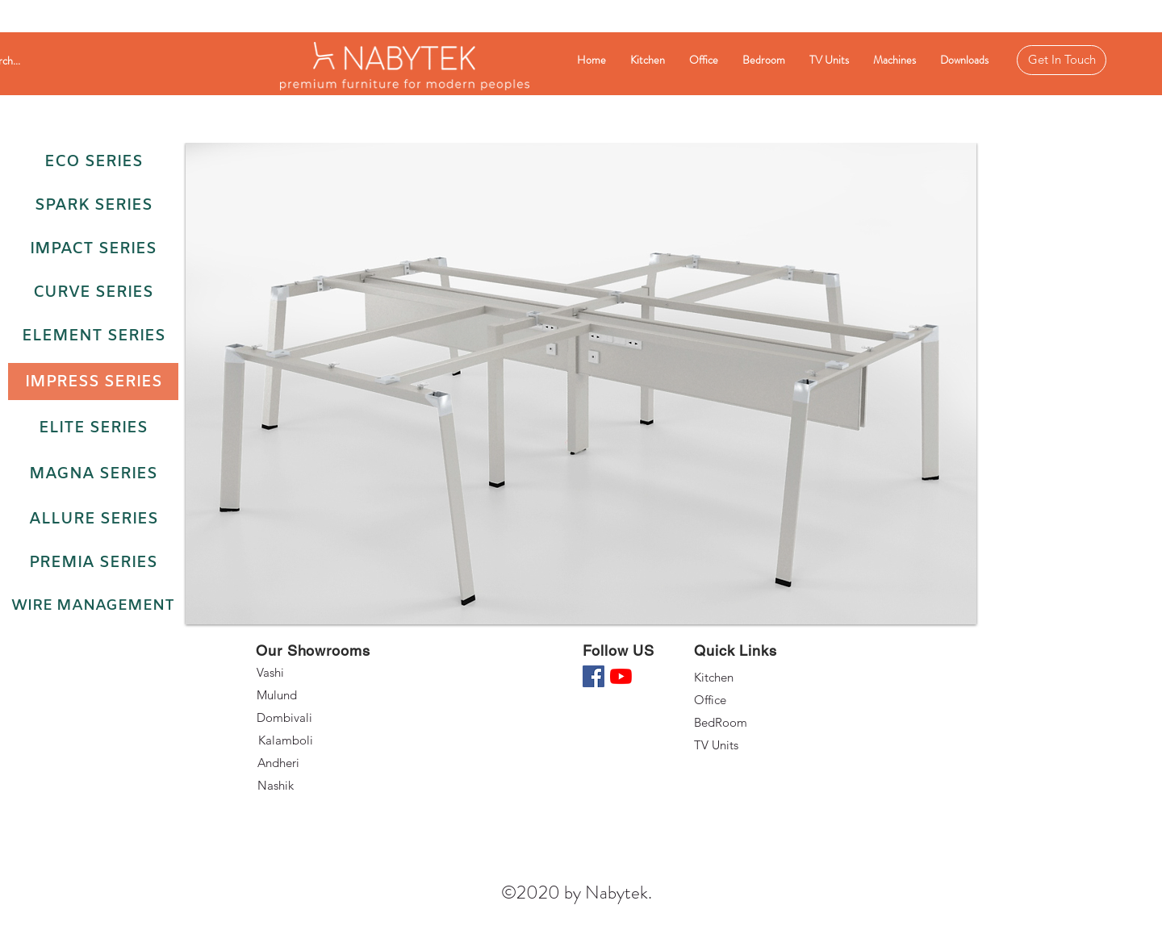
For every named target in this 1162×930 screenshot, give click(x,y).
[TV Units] (751, 745)
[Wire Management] (92, 605)
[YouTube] (621, 676)
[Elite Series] (93, 427)
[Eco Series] (93, 161)
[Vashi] (314, 672)
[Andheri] (316, 763)
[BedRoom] (751, 722)
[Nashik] (316, 785)
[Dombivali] (316, 718)
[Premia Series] (93, 562)
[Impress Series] (93, 381)
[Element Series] (93, 335)
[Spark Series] (93, 204)
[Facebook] (593, 676)
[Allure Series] (93, 518)
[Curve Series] (93, 292)
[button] (581, 383)
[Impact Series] (93, 248)
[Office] (751, 700)
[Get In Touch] (1061, 60)
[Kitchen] (751, 677)
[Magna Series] (93, 473)
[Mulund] (314, 695)
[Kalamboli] (317, 740)
